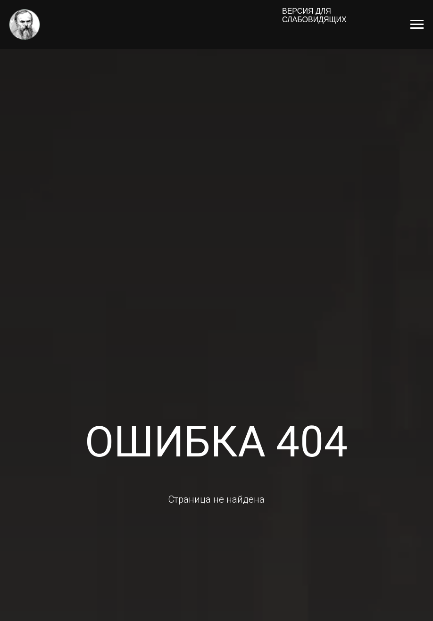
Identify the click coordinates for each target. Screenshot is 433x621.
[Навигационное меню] (417, 24)
